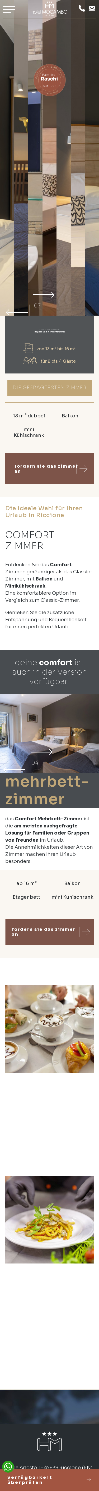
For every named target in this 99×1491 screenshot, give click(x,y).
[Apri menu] (9, 9)
